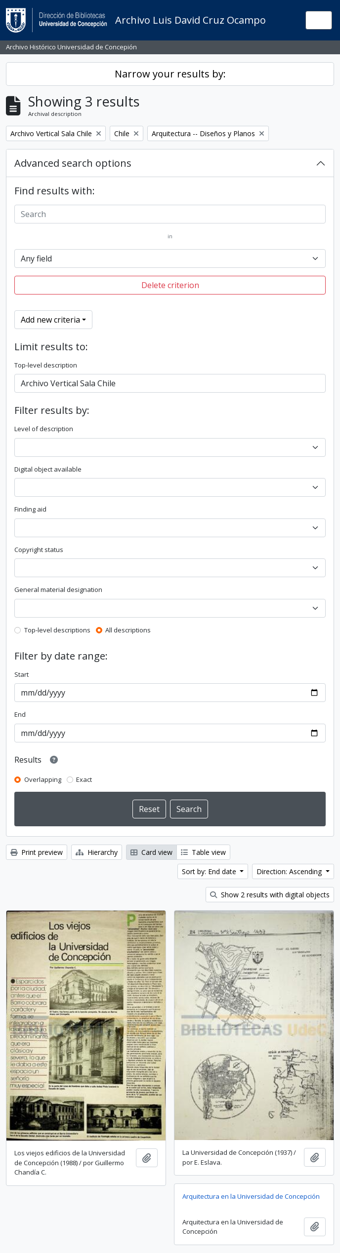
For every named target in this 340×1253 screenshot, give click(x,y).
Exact (84, 779)
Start (21, 674)
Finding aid (30, 509)
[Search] (170, 214)
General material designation (58, 589)
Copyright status (38, 549)
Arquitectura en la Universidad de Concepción (251, 1196)
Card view (151, 852)
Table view (203, 852)
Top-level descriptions (57, 630)
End (20, 714)
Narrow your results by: (170, 73)
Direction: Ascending (290, 871)
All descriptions (128, 630)
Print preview (36, 852)
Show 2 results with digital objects (270, 894)
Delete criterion (170, 285)
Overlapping (42, 779)
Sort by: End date (210, 871)
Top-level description (45, 365)
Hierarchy (97, 852)
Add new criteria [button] (50, 319)
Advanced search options (72, 163)
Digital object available (48, 469)
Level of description (43, 428)
